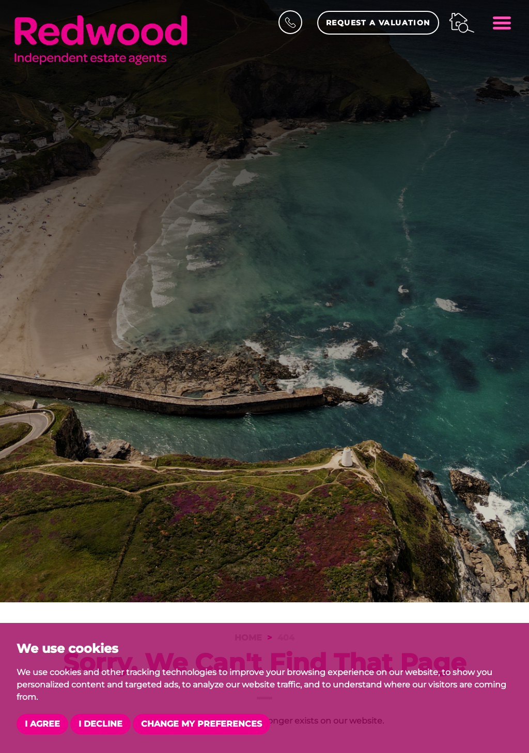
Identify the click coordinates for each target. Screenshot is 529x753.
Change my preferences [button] (201, 724)
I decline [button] (100, 724)
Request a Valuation (378, 22)
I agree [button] (42, 724)
